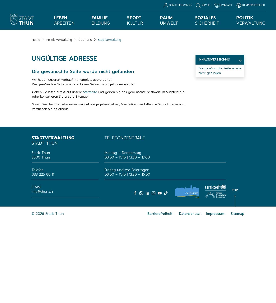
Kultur (135, 20)
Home (36, 121)
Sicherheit (207, 20)
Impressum (215, 295)
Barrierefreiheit (159, 295)
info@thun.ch (42, 273)
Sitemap (237, 295)
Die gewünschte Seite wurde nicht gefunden (220, 152)
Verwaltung (250, 20)
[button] (59, 121)
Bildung (101, 20)
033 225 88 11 (43, 256)
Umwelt (169, 20)
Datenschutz (189, 295)
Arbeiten (64, 20)
